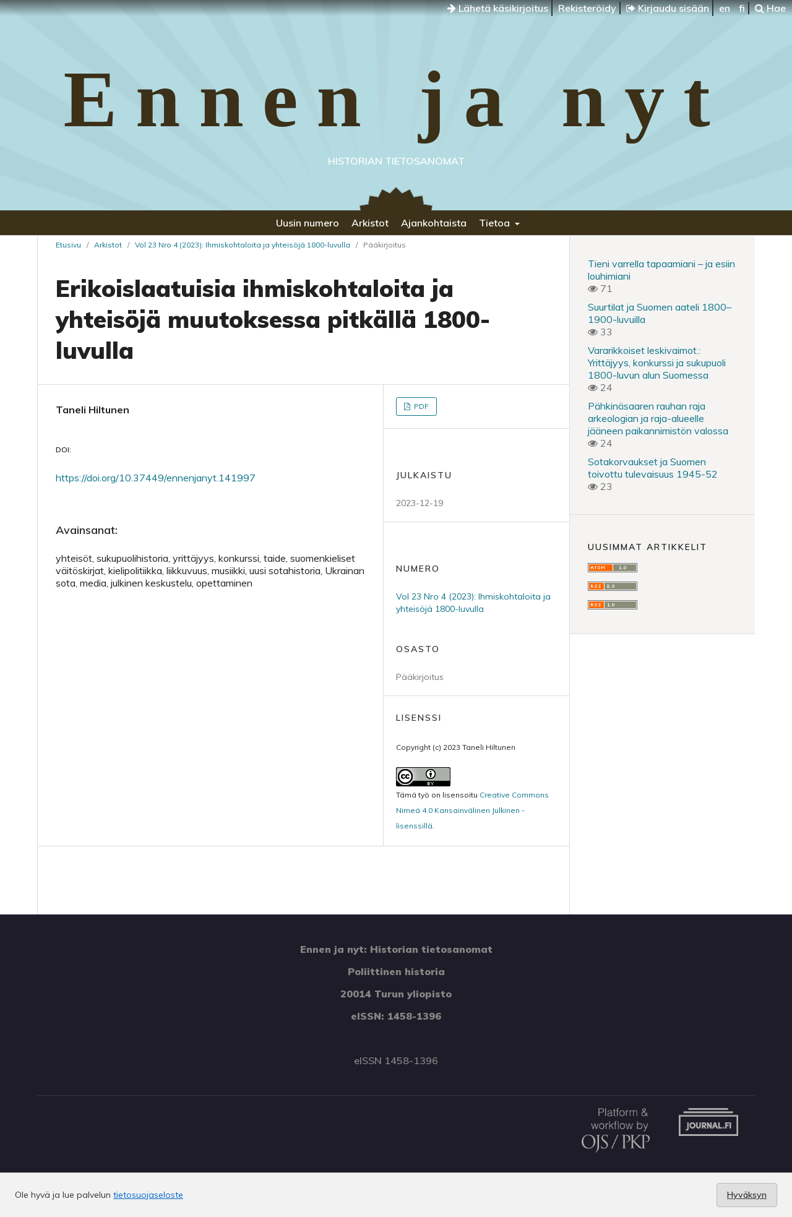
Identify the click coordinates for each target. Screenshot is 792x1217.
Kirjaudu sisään (667, 8)
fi (742, 8)
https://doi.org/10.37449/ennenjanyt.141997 (156, 477)
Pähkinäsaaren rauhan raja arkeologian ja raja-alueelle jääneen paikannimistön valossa (658, 418)
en (724, 8)
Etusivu (68, 244)
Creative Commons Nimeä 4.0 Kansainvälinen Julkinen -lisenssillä (472, 810)
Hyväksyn (747, 1194)
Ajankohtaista (434, 223)
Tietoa (495, 223)
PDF (420, 406)
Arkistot (370, 223)
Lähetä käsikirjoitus (497, 8)
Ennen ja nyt (395, 99)
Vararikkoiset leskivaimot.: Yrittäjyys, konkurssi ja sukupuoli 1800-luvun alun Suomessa (657, 362)
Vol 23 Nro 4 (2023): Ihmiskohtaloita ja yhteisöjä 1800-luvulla (242, 244)
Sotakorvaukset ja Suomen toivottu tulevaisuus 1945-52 (653, 467)
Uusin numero (307, 223)
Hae (770, 8)
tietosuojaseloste (148, 1194)
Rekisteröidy (587, 8)
